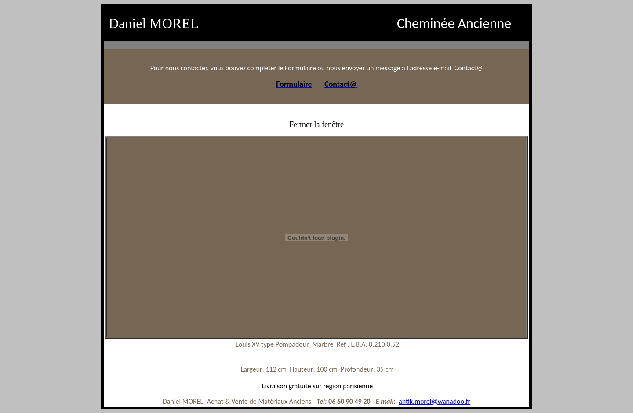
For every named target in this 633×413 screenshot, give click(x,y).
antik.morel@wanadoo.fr (434, 401)
